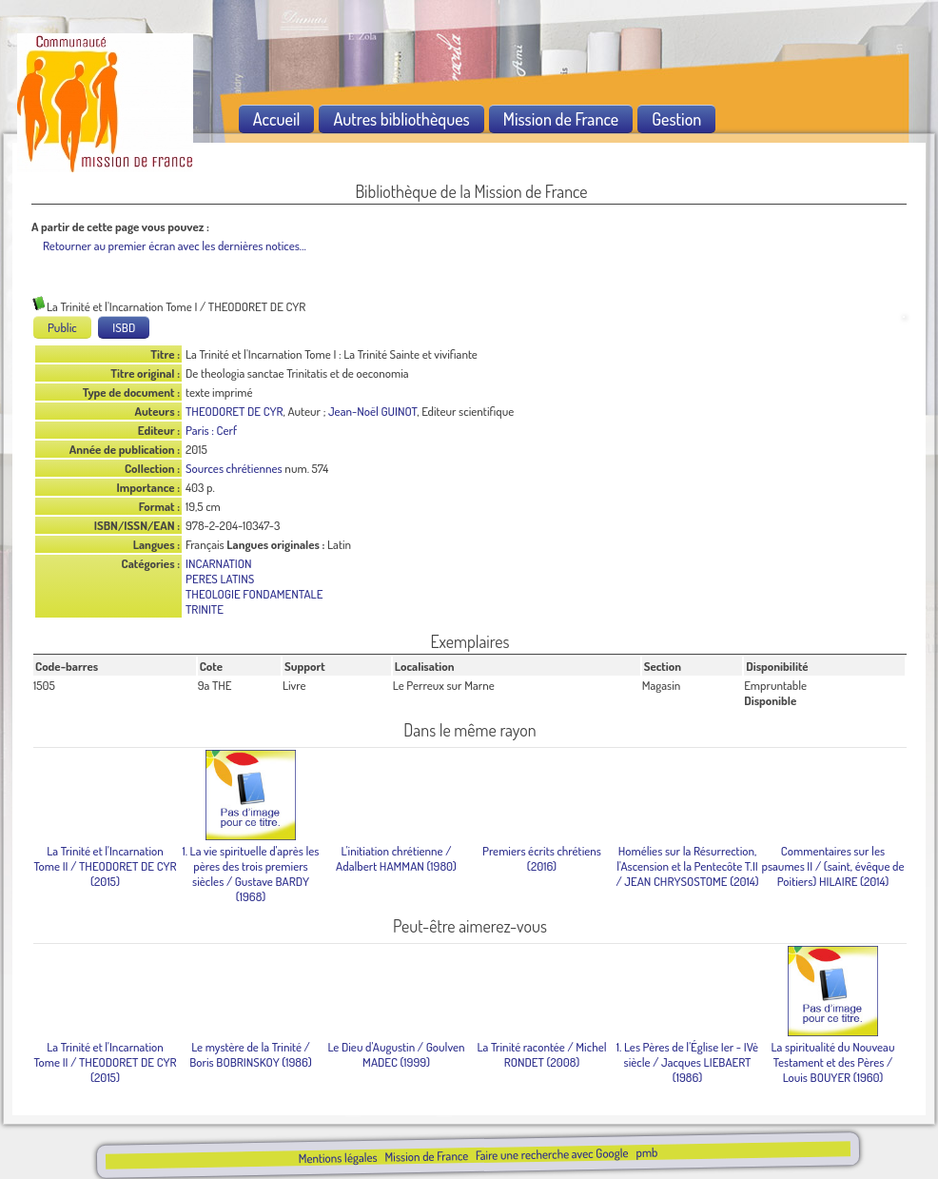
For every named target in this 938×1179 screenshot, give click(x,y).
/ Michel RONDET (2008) (541, 1054)
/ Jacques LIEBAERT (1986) (687, 1062)
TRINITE (205, 609)
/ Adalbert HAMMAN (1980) (396, 858)
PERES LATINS (220, 578)
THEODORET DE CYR (234, 411)
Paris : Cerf (211, 430)
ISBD (123, 327)
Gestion (676, 118)
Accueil (277, 118)
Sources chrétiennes (234, 468)
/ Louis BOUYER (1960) (833, 1062)
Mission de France (426, 1156)
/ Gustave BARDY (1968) (250, 873)
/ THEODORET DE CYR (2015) (104, 866)
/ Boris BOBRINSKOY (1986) (250, 1054)
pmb (646, 1152)
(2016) (541, 858)
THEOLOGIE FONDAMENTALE (254, 593)
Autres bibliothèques (401, 118)
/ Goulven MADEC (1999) (395, 1054)
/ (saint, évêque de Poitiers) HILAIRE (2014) (832, 866)
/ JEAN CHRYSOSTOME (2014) (687, 866)
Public (62, 327)
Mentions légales (337, 1158)
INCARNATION (219, 563)
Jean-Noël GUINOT (372, 411)
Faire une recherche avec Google (552, 1154)
